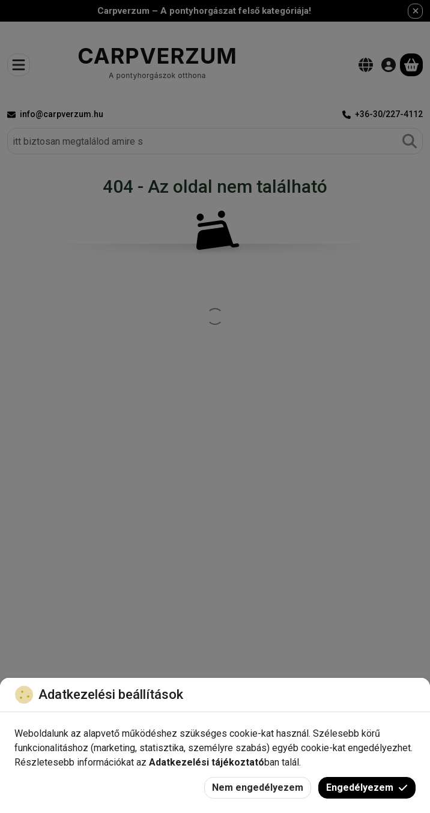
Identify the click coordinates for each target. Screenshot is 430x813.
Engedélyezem (367, 787)
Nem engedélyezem (257, 787)
